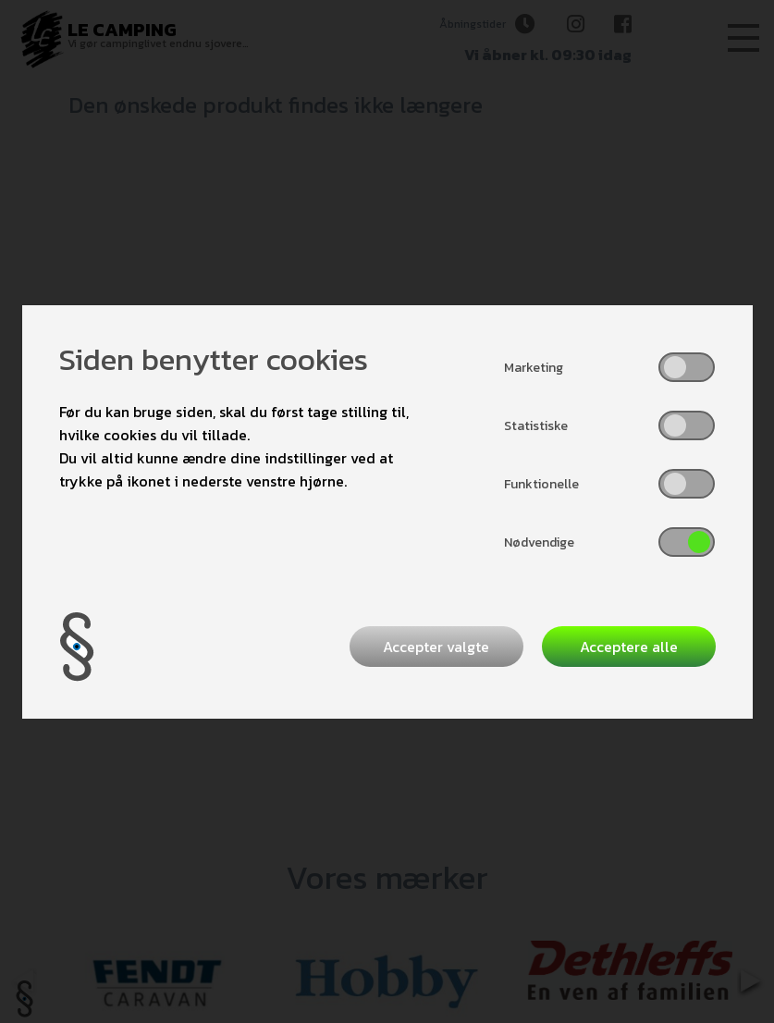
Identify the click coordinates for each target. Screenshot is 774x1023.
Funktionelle (541, 484)
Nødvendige (539, 542)
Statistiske (536, 426)
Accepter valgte (436, 646)
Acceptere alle (629, 646)
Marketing (533, 367)
